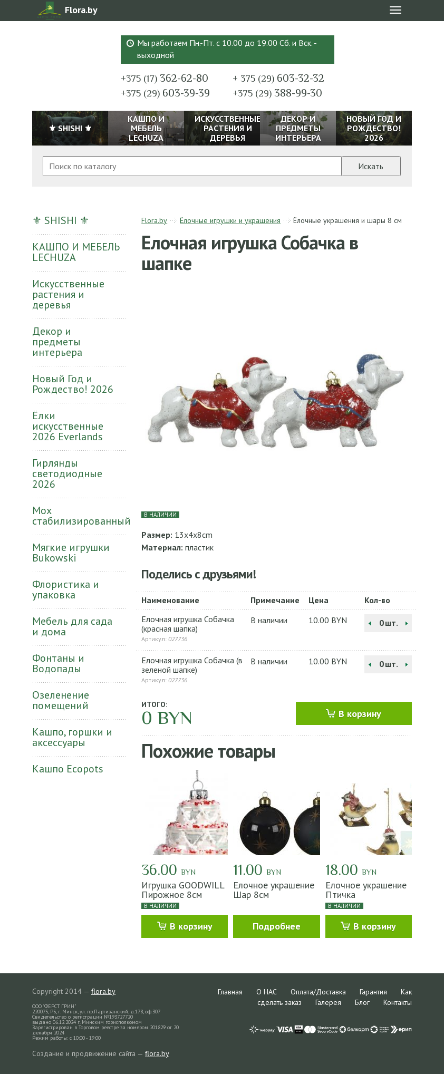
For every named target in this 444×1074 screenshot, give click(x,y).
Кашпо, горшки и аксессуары (72, 737)
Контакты (397, 1002)
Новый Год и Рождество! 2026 (72, 384)
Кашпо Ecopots (67, 769)
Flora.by (154, 220)
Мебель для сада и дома (72, 626)
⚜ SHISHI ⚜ (60, 220)
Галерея (328, 1002)
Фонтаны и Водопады (58, 663)
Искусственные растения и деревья (68, 294)
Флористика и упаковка (65, 589)
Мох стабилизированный (79, 516)
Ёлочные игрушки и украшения (230, 220)
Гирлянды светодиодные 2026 (67, 473)
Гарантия (373, 991)
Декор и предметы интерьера (57, 341)
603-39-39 (165, 93)
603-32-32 (278, 78)
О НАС (266, 991)
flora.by (103, 991)
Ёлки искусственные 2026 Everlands (67, 426)
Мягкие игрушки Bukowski (71, 552)
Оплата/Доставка (318, 991)
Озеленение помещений (60, 700)
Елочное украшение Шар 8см (273, 890)
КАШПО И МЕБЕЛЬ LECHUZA (76, 252)
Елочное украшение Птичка (366, 890)
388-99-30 (277, 93)
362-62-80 (164, 78)
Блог (362, 1002)
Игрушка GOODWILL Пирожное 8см (182, 890)
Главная (230, 991)
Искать (370, 166)
